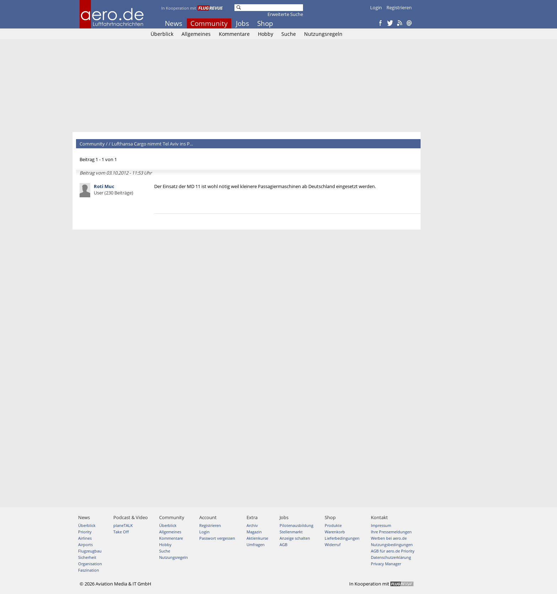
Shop (265, 23)
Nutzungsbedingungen (392, 544)
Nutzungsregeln (323, 34)
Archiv (252, 525)
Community (209, 23)
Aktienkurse (257, 538)
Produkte (333, 525)
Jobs (242, 23)
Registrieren (399, 7)
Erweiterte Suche (285, 14)
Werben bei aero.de (389, 538)
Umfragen (256, 544)
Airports (85, 544)
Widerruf (333, 544)
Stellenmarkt (291, 531)
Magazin (254, 531)
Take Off (121, 531)
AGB (283, 544)
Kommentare (234, 34)
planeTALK (123, 525)
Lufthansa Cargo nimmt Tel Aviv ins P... (152, 144)
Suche (288, 34)
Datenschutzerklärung (391, 557)
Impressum (381, 525)
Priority (85, 531)
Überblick (162, 34)
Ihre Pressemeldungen (391, 531)
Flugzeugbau (90, 551)
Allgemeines (196, 34)
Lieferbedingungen (342, 538)
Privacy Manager (386, 563)
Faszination (88, 570)
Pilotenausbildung (296, 525)
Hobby (265, 34)
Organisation (90, 563)
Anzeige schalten (295, 538)
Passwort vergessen (217, 538)
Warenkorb (335, 531)
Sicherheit (87, 557)
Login (376, 7)
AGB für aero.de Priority (393, 551)
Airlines (85, 538)
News (173, 23)
